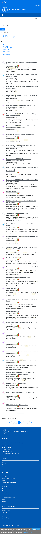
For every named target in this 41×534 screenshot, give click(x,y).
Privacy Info (5, 463)
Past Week (6, 49)
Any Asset (5, 35)
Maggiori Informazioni (27, 532)
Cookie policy (5, 467)
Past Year (6, 53)
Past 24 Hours (7, 48)
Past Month (6, 51)
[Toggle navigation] (2, 15)
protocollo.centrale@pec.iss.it (12, 453)
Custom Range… (7, 54)
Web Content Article (9, 37)
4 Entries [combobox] (21, 415)
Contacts (4, 465)
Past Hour (6, 46)
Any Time (5, 44)
